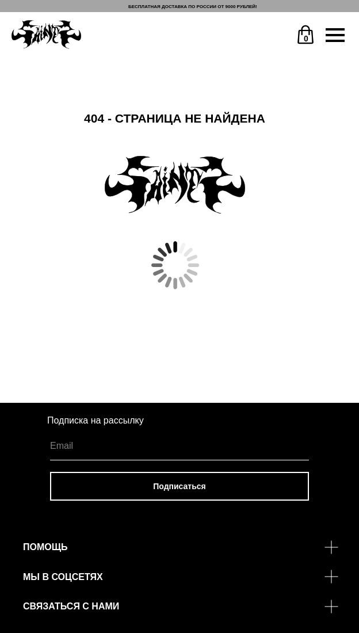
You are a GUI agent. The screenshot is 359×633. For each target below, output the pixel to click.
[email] (179, 446)
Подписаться (179, 486)
